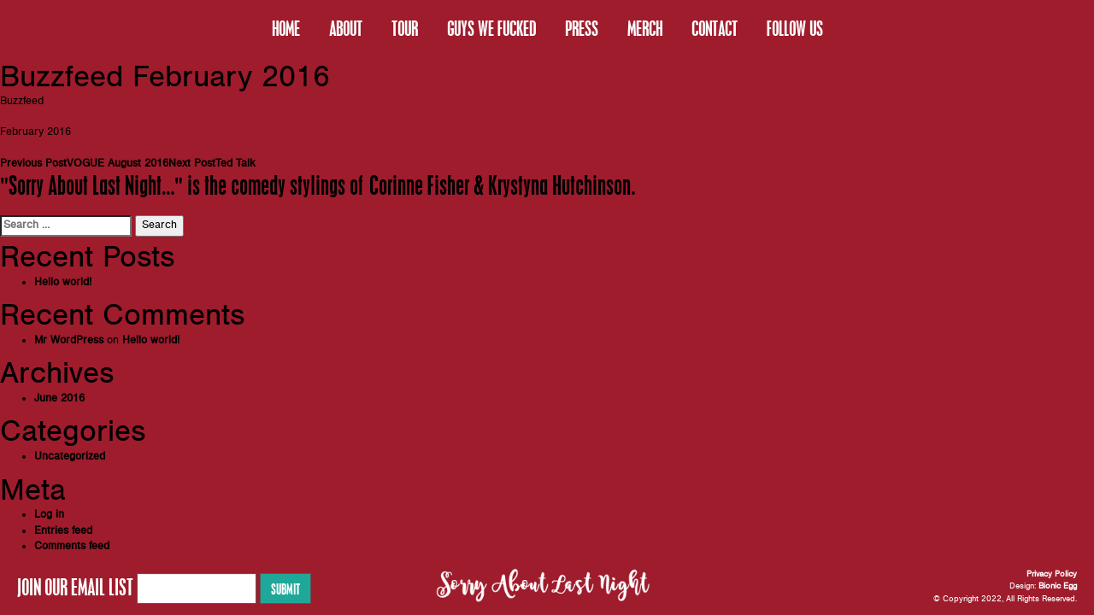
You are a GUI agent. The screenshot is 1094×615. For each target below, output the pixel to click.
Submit (285, 588)
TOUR (404, 28)
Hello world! (62, 282)
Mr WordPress (68, 340)
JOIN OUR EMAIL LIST (75, 587)
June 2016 (59, 398)
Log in (49, 514)
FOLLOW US (795, 28)
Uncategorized (69, 456)
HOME (286, 28)
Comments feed (71, 546)
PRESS (581, 28)
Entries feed (63, 530)
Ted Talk (212, 163)
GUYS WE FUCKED (491, 28)
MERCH (644, 28)
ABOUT (345, 28)
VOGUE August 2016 (84, 163)
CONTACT (714, 28)
